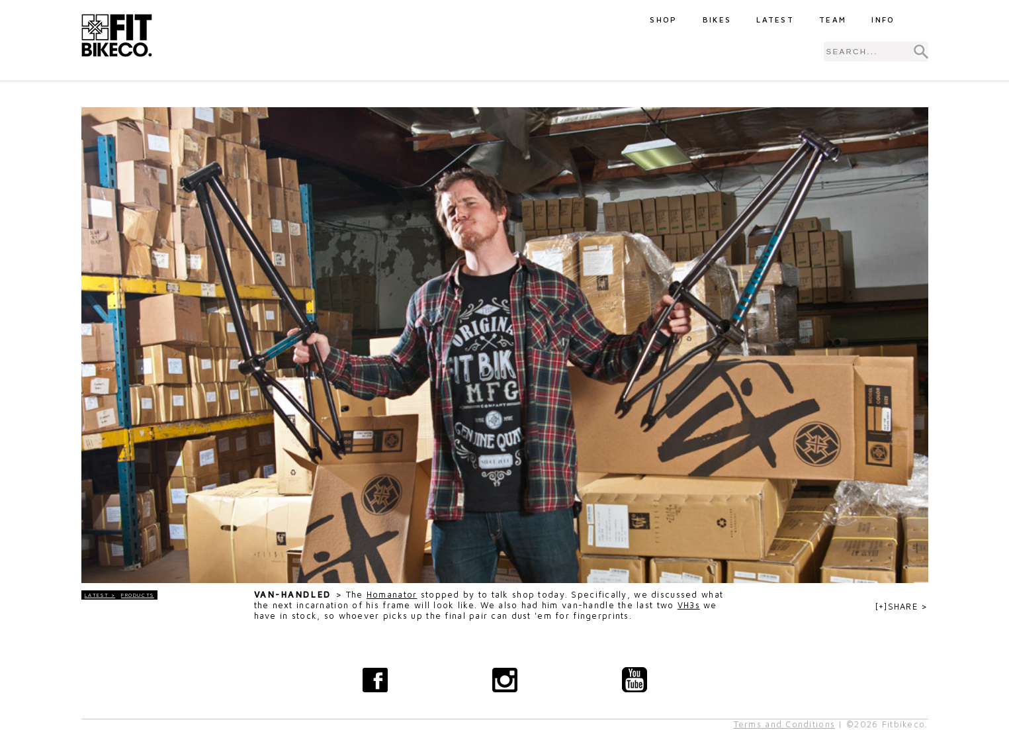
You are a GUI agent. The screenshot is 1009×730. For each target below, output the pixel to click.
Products (137, 595)
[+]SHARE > (901, 607)
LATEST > (100, 595)
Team (832, 19)
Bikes (717, 19)
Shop (663, 19)
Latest (775, 19)
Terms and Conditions (785, 724)
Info (883, 19)
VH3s (689, 605)
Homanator (392, 595)
